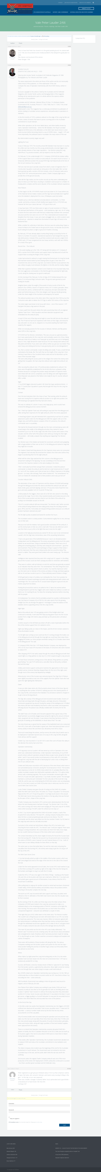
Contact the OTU (80, 38)
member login (39, 1122)
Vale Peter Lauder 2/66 (50, 22)
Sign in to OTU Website (85, 2)
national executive (38, 26)
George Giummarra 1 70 (12, 1157)
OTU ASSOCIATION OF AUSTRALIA (41, 12)
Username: (11, 1103)
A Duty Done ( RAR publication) (61, 1154)
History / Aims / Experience (60, 12)
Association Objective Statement (62, 1157)
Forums (46, 26)
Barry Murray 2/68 (11, 1148)
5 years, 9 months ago (35, 36)
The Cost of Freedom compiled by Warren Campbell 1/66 (67, 1151)
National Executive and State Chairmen (81, 12)
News (56, 1143)
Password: (11, 1110)
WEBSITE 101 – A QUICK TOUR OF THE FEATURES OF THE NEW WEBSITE (71, 1148)
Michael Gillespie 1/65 (11, 1151)
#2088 (69, 46)
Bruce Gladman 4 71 (11, 1161)
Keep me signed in (14, 1118)
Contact (60, 2)
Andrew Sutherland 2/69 (12, 1154)
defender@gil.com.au (25, 107)
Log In (64, 1125)
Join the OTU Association (71, 2)
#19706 (69, 1068)
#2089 (69, 65)
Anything (51, 26)
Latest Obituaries (11, 1143)
